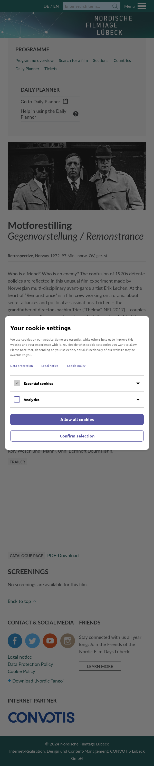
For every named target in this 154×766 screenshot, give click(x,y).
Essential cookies (38, 383)
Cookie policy (76, 365)
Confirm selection (77, 435)
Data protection (21, 365)
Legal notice (50, 365)
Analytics (32, 399)
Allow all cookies (77, 419)
